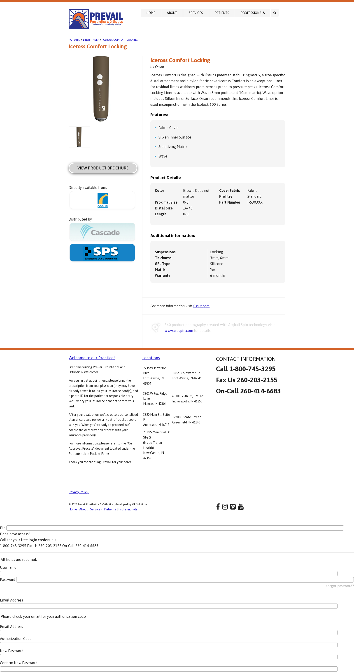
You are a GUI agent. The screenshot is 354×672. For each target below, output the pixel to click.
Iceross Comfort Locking (120, 39)
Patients (222, 13)
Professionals (253, 13)
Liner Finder (91, 39)
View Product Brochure (102, 168)
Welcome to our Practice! (92, 357)
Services (196, 13)
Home (150, 13)
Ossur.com (201, 306)
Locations (151, 357)
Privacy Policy (79, 492)
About (172, 13)
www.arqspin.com (179, 331)
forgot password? (340, 586)
